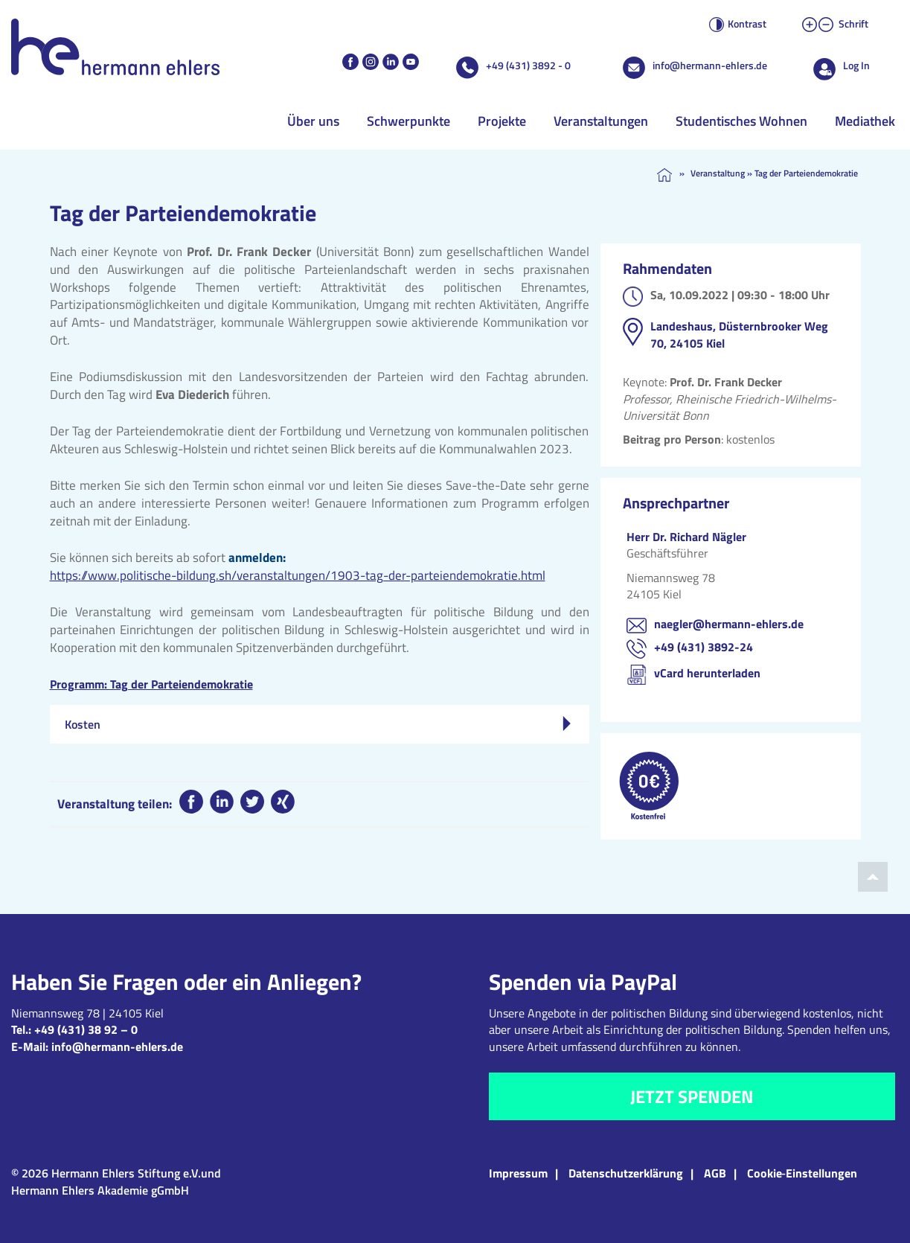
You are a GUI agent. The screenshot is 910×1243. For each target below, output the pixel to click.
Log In (856, 65)
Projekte (502, 121)
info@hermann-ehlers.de (710, 65)
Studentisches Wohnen (741, 121)
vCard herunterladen (707, 673)
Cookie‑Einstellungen (802, 1173)
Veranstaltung (717, 173)
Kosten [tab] (318, 724)
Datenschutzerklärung (625, 1173)
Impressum (518, 1173)
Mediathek (865, 121)
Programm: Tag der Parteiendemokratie (151, 684)
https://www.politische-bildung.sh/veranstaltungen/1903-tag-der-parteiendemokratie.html (297, 575)
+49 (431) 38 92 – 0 (86, 1029)
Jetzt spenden (692, 1096)
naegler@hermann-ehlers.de (729, 624)
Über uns (313, 121)
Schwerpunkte (408, 121)
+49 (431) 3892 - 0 (528, 65)
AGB (715, 1173)
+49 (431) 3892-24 (703, 647)
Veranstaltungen (601, 121)
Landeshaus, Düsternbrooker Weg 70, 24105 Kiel (739, 334)
